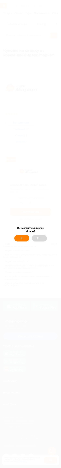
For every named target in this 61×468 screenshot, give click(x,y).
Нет (39, 238)
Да (21, 238)
